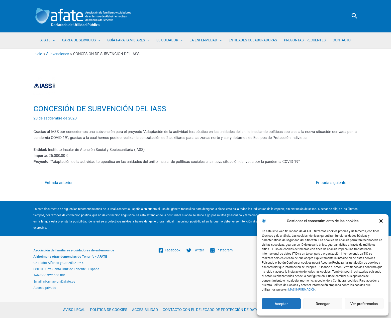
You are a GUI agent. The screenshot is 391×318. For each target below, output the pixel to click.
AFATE (47, 40)
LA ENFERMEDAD (206, 40)
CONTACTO (342, 40)
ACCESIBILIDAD (144, 310)
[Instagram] (222, 250)
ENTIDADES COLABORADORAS (253, 40)
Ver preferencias (364, 304)
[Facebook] (169, 250)
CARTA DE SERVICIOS (81, 40)
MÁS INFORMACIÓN (301, 289)
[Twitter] (195, 250)
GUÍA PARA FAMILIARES (128, 40)
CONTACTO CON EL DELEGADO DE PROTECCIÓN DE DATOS (211, 310)
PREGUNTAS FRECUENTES (305, 40)
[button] (381, 220)
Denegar (323, 304)
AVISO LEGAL (74, 310)
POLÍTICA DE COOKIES (108, 310)
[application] (52, 40)
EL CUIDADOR (170, 40)
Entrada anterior (56, 183)
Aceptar (281, 304)
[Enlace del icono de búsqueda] (355, 16)
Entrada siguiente (333, 183)
